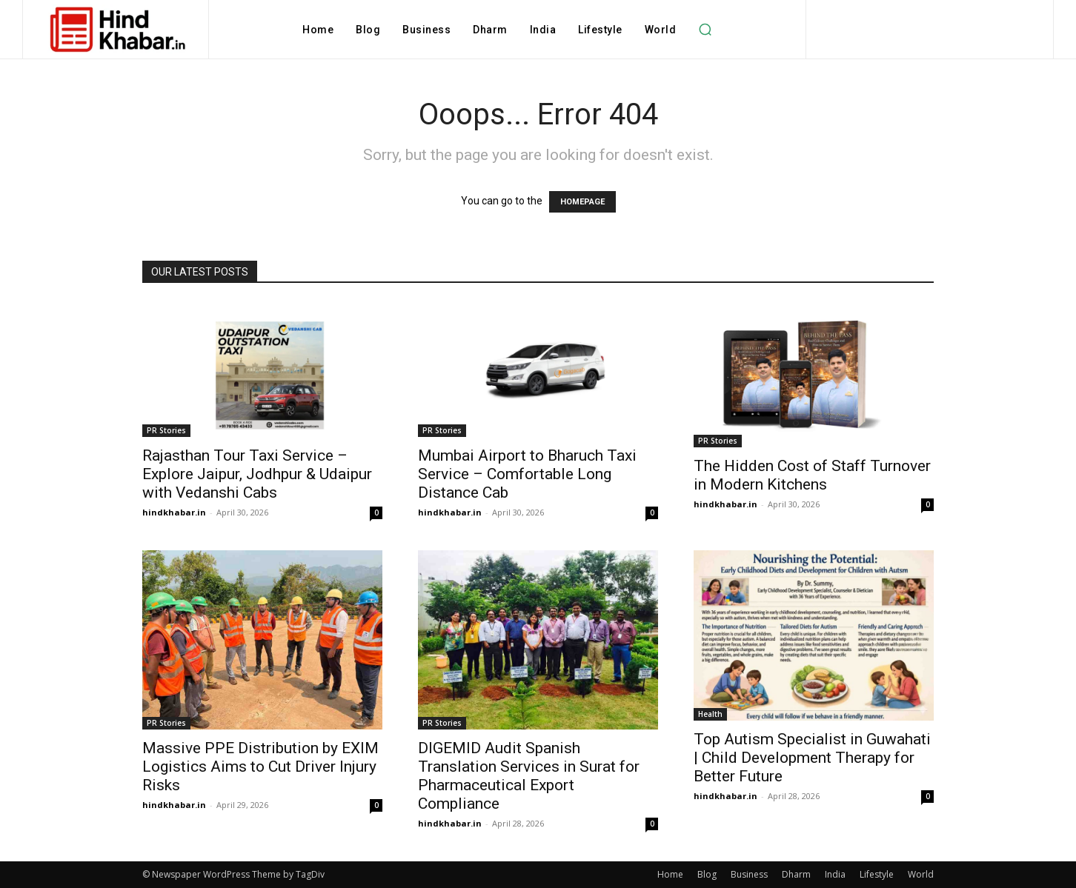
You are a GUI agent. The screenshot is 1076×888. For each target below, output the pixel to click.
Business (749, 874)
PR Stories (166, 430)
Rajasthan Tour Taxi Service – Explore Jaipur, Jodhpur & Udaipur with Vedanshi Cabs (257, 474)
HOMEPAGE (582, 202)
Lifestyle (877, 874)
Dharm (796, 874)
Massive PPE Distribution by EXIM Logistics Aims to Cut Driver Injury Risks (260, 766)
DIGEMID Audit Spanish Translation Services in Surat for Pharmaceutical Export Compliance (529, 775)
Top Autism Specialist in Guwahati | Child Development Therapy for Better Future (812, 757)
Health (710, 714)
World (921, 874)
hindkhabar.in (174, 512)
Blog (707, 874)
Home (670, 874)
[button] (705, 30)
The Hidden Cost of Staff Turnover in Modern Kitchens (812, 475)
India (835, 874)
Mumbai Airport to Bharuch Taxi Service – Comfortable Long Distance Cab (527, 474)
